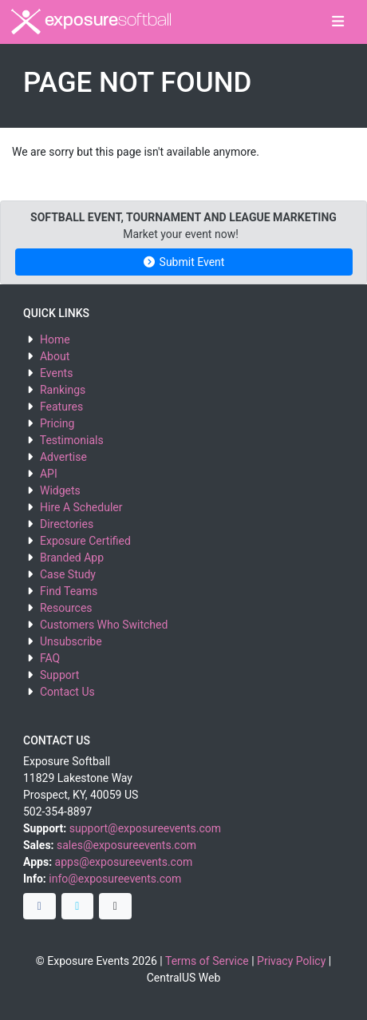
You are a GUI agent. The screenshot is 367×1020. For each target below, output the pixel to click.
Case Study (68, 574)
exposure (91, 21)
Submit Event (184, 262)
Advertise (63, 456)
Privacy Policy (291, 961)
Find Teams (68, 591)
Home (55, 339)
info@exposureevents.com (115, 878)
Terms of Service (207, 961)
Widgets (60, 490)
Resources (66, 607)
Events (56, 373)
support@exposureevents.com (145, 828)
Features (61, 406)
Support (59, 675)
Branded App (72, 557)
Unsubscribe (71, 641)
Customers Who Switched (104, 624)
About (54, 356)
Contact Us (67, 691)
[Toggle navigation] (338, 22)
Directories (66, 524)
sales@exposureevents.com (126, 845)
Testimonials (72, 440)
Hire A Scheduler (81, 507)
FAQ (50, 658)
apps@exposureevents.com (124, 861)
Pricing (57, 423)
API (48, 473)
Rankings (62, 389)
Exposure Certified (85, 540)
